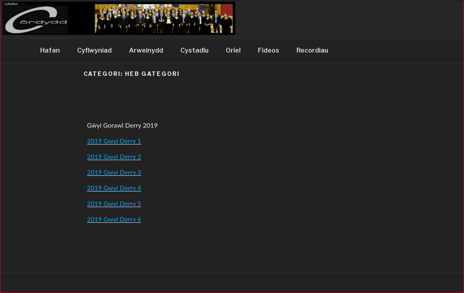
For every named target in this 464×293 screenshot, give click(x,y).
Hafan (50, 50)
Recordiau (312, 50)
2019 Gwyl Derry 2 (114, 156)
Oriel (233, 50)
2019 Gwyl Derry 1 (114, 140)
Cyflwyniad (94, 50)
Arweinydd (146, 50)
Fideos (268, 50)
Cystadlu (194, 50)
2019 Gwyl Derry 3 (114, 172)
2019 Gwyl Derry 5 (114, 203)
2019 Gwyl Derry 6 (114, 219)
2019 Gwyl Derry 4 (114, 187)
